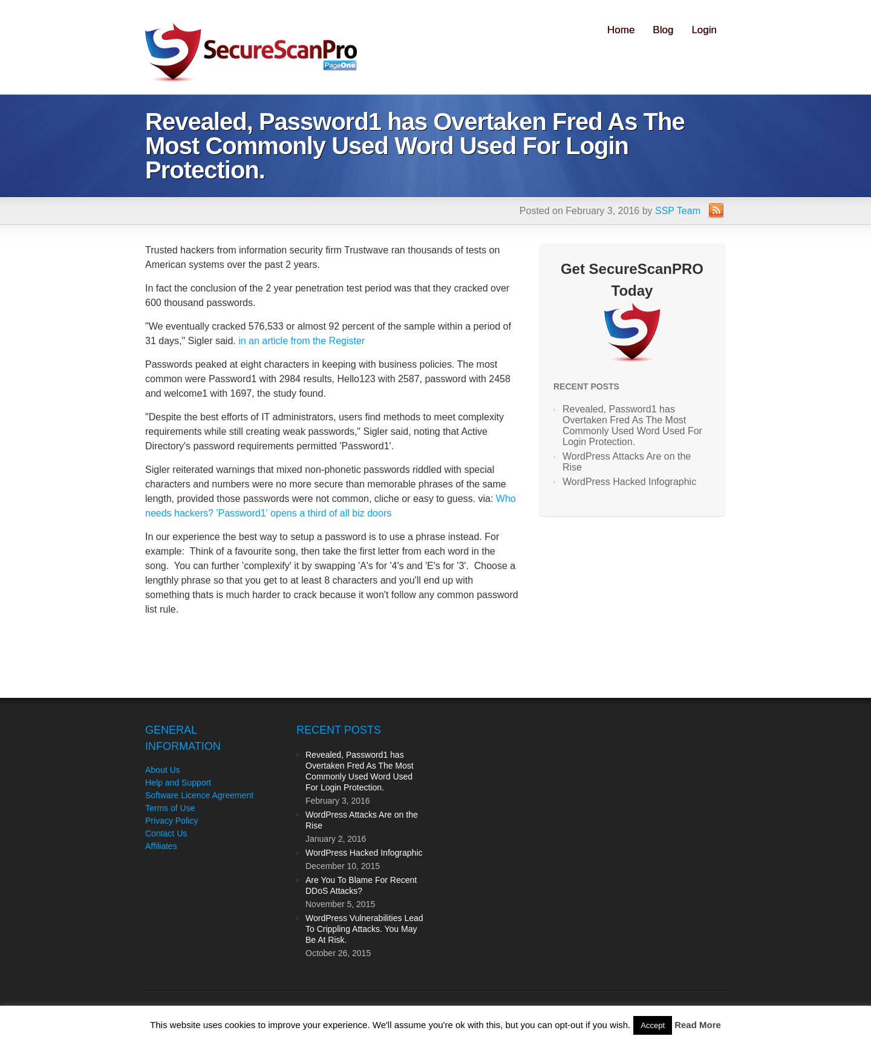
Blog (663, 30)
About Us (162, 770)
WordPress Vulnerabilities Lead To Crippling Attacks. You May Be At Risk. (364, 929)
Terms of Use (170, 808)
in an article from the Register (301, 341)
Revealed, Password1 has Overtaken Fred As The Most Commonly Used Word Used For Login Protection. (632, 425)
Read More (697, 1025)
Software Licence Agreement (199, 795)
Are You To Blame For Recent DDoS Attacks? (361, 885)
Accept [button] (653, 1025)
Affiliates (161, 846)
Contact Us (166, 833)
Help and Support (178, 782)
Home (620, 30)
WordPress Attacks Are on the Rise (627, 461)
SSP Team (677, 211)
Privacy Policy (171, 820)
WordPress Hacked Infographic (629, 482)
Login (704, 30)
